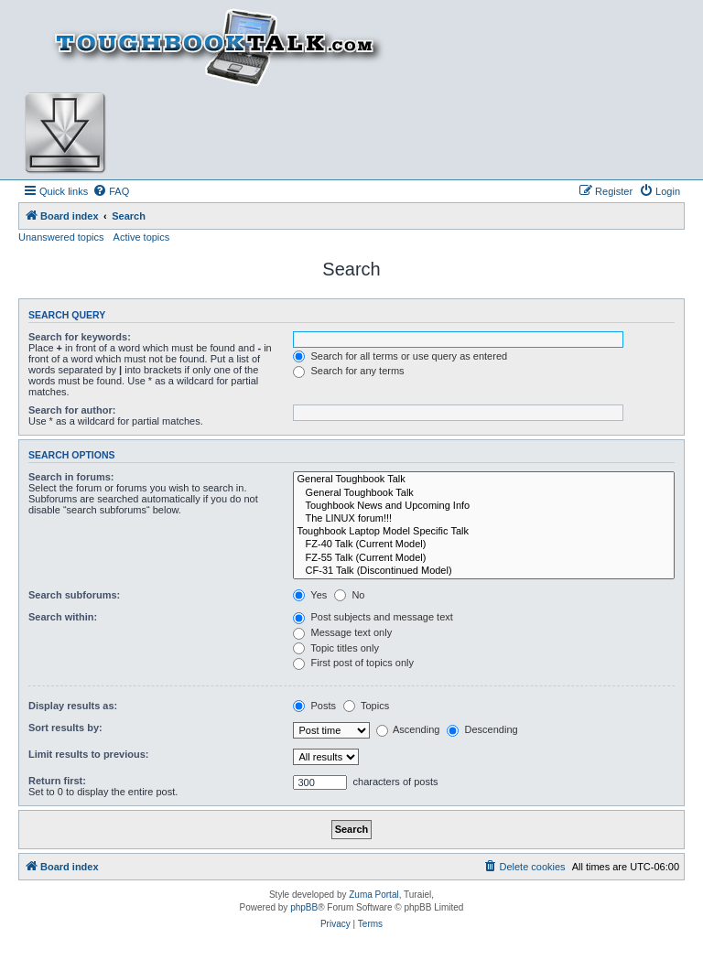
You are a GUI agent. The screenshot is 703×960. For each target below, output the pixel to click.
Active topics (142, 237)
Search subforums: (74, 594)
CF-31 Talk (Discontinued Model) (484, 571)
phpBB (304, 907)
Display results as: (72, 705)
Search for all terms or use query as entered (400, 356)
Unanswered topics (61, 237)
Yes (310, 594)
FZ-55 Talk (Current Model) (484, 558)
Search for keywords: (79, 336)
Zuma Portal (373, 895)
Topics (366, 705)
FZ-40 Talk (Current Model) (484, 544)
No (349, 594)
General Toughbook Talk (484, 479)
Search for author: (71, 409)
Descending (482, 729)
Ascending (408, 729)
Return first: (57, 780)
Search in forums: (71, 476)
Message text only (342, 632)
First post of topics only (353, 662)
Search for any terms (348, 370)
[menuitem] (110, 191)
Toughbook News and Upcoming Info (484, 506)
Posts (314, 705)
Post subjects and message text (372, 616)
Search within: (62, 616)
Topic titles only (335, 647)
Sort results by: (65, 727)
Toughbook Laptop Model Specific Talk (484, 531)
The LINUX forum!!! (484, 518)
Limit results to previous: (88, 754)
